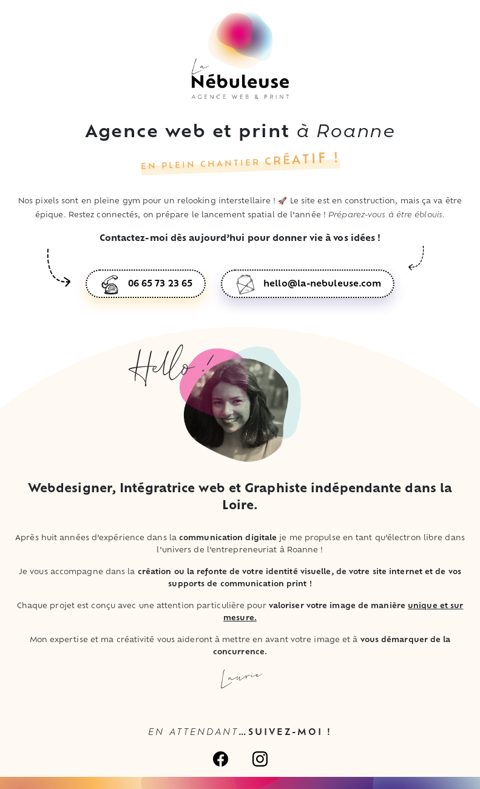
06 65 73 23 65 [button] (160, 284)
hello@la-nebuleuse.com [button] (322, 284)
